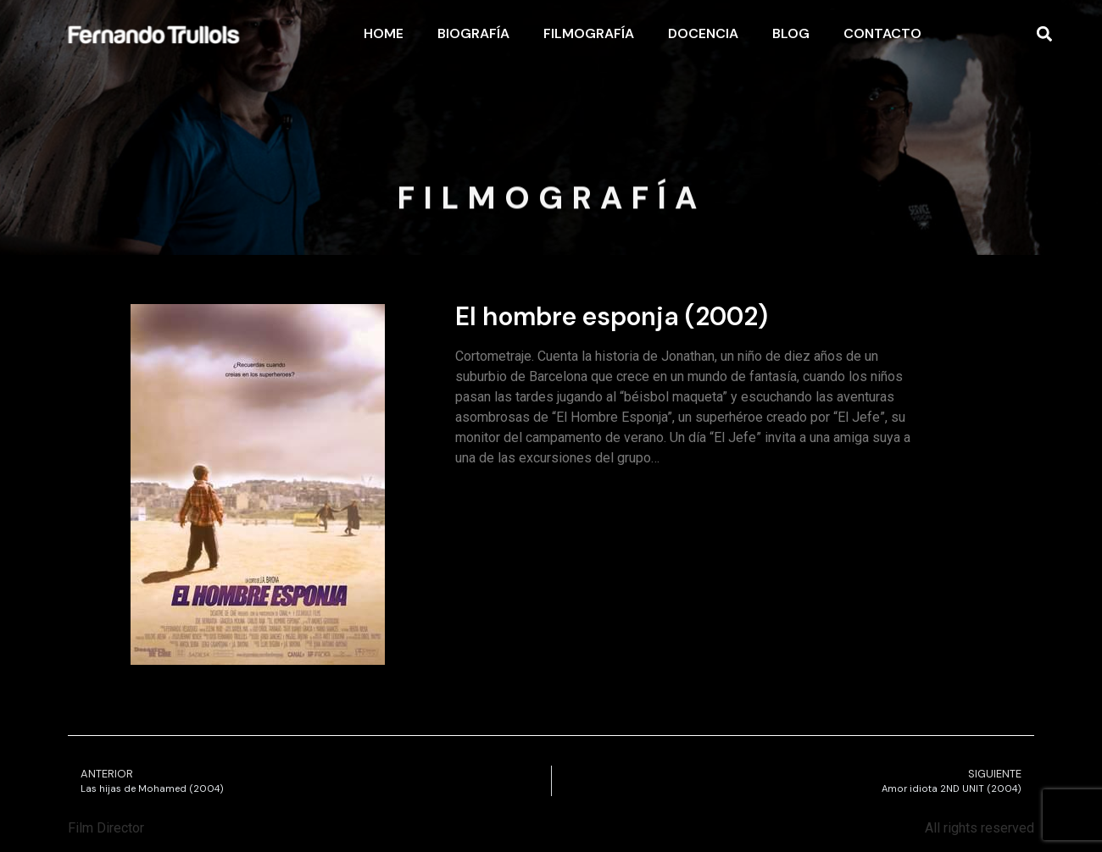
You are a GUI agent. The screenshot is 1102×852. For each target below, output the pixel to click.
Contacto (882, 33)
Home (384, 33)
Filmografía (588, 33)
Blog (791, 33)
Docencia (703, 33)
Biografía (473, 33)
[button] (1044, 34)
